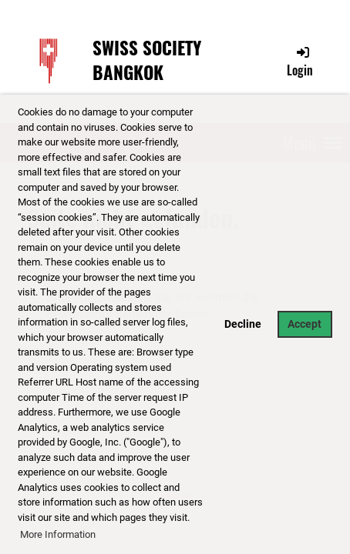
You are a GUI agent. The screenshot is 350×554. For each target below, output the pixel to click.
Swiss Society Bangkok (147, 60)
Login (300, 61)
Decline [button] (242, 324)
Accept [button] (304, 324)
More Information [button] (58, 534)
